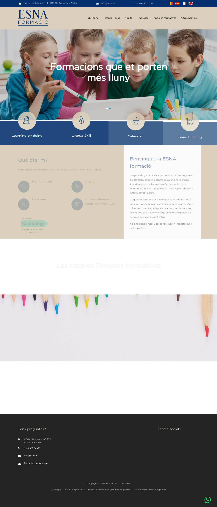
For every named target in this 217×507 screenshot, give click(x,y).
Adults (128, 18)
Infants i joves (112, 18)
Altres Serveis (189, 18)
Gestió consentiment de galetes (149, 490)
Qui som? (93, 18)
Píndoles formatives (164, 18)
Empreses (142, 18)
